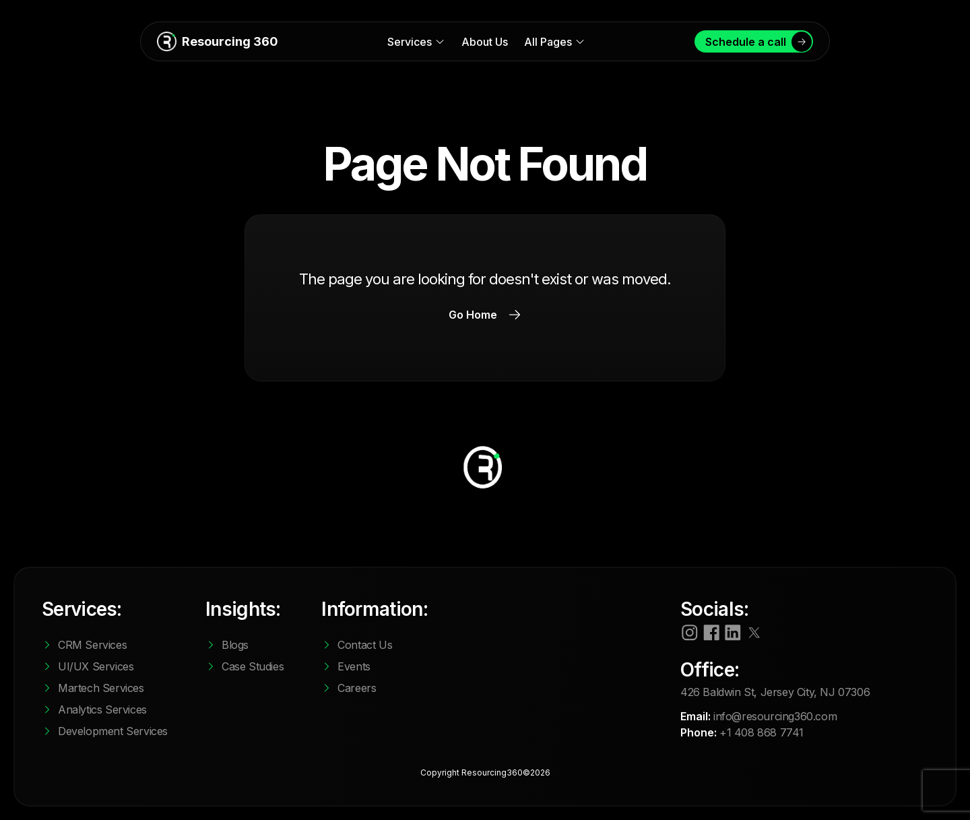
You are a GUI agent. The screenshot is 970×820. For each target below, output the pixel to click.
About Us (484, 42)
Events (353, 666)
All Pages (554, 42)
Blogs (235, 645)
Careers (356, 688)
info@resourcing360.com (775, 716)
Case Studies (253, 666)
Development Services (113, 731)
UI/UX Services (95, 666)
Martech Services (101, 688)
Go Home (485, 314)
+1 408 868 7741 (761, 732)
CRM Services (92, 645)
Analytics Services (102, 709)
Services (416, 42)
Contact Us (364, 645)
